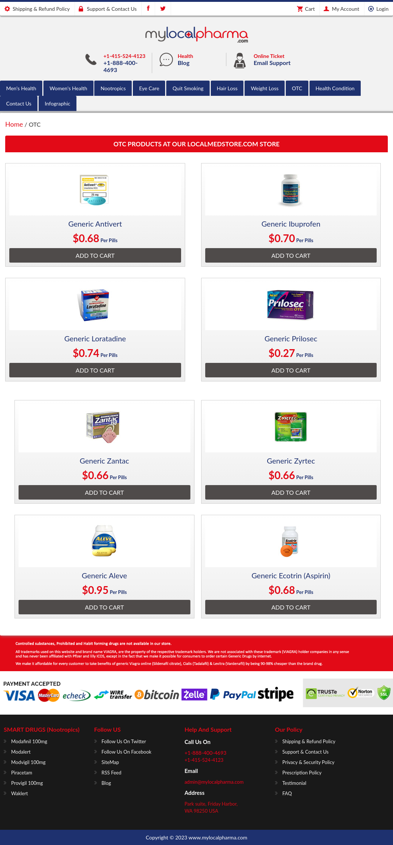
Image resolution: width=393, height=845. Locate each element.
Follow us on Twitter (124, 741)
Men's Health (21, 88)
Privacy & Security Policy (308, 762)
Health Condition (334, 88)
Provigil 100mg (27, 783)
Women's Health (68, 88)
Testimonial (294, 783)
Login (382, 9)
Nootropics (113, 88)
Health (185, 56)
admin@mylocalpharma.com (213, 782)
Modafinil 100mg (29, 741)
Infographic (57, 103)
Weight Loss (265, 88)
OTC (297, 88)
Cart (310, 9)
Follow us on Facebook (126, 752)
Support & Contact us (112, 9)
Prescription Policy (302, 773)
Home (14, 124)
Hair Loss (227, 88)
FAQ (287, 793)
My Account (345, 9)
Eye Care (149, 88)
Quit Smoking (188, 88)
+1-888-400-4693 (205, 753)
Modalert (20, 752)
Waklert (19, 793)
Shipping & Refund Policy (41, 9)
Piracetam (21, 773)
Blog (184, 62)
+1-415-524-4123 (124, 56)
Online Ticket (269, 56)
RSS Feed (111, 773)
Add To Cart (95, 255)
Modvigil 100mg (28, 762)
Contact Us (18, 103)
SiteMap (110, 762)
